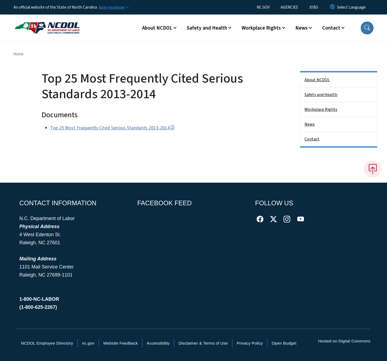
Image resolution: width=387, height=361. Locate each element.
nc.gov (88, 343)
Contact (312, 139)
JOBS (313, 7)
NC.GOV (263, 7)
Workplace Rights (320, 109)
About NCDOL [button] (157, 28)
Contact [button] (331, 28)
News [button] (301, 28)
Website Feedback (120, 343)
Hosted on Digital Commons (344, 341)
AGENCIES (289, 7)
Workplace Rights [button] (261, 28)
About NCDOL (317, 80)
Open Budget (284, 343)
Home (18, 54)
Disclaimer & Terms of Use (203, 343)
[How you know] (113, 7)
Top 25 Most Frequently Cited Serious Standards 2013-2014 (112, 128)
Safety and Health (320, 95)
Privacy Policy (250, 343)
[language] (351, 7)
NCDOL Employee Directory (47, 343)
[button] (367, 28)
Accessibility (158, 343)
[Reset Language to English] (332, 7)
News (309, 124)
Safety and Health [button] (207, 28)
